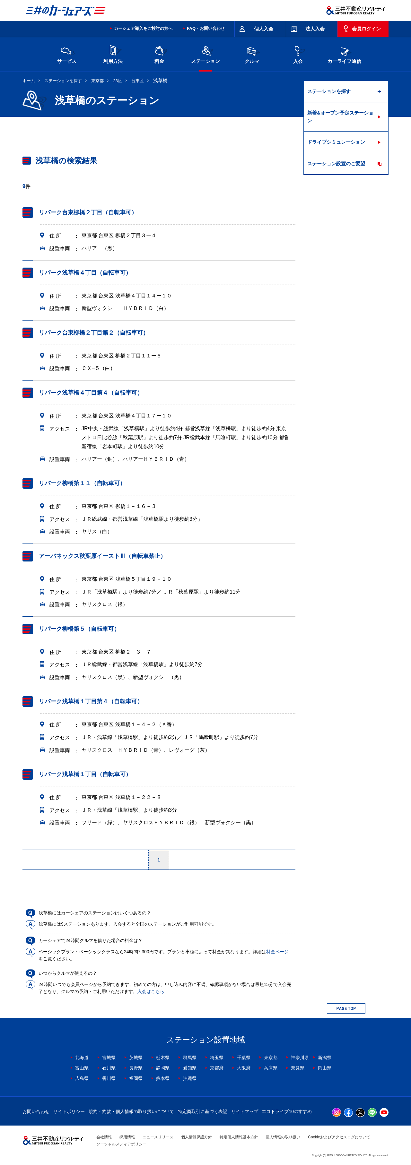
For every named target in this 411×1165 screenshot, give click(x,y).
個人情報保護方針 (196, 1137)
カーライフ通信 (344, 54)
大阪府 (243, 1067)
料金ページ (277, 951)
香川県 (109, 1078)
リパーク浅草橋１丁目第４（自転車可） (91, 701)
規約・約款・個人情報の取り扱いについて (131, 1111)
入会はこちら (150, 991)
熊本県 (163, 1078)
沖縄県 (190, 1078)
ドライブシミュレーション (336, 142)
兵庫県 (270, 1067)
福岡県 (136, 1078)
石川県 (109, 1067)
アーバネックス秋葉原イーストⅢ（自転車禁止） (102, 556)
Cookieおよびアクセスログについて (339, 1137)
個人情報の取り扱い (283, 1137)
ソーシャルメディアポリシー (121, 1144)
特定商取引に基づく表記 (202, 1111)
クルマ (252, 54)
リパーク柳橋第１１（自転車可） (82, 483)
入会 (298, 54)
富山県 (82, 1067)
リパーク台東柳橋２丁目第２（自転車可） (94, 333)
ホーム (28, 80)
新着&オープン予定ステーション (340, 116)
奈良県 (297, 1067)
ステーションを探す (63, 80)
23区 (117, 80)
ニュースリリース (158, 1137)
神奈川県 (300, 1057)
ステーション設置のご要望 (336, 163)
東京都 (97, 80)
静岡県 (163, 1067)
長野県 (136, 1067)
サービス (66, 54)
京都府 (216, 1067)
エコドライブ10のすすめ (287, 1111)
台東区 (137, 80)
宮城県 (109, 1057)
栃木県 (163, 1057)
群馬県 (190, 1057)
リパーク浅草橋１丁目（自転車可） (85, 774)
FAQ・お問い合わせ (206, 28)
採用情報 (127, 1137)
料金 (159, 54)
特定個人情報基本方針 (239, 1137)
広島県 (82, 1078)
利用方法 (113, 54)
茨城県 (136, 1057)
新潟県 (324, 1057)
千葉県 (243, 1057)
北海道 (82, 1057)
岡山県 (324, 1067)
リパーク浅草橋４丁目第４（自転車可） (91, 393)
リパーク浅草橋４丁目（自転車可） (85, 273)
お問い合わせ (35, 1111)
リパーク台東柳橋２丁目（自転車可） (88, 212)
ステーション (205, 54)
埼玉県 (216, 1057)
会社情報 (104, 1137)
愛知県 (190, 1067)
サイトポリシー (69, 1111)
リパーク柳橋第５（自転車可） (79, 629)
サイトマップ (244, 1111)
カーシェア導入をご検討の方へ (143, 28)
